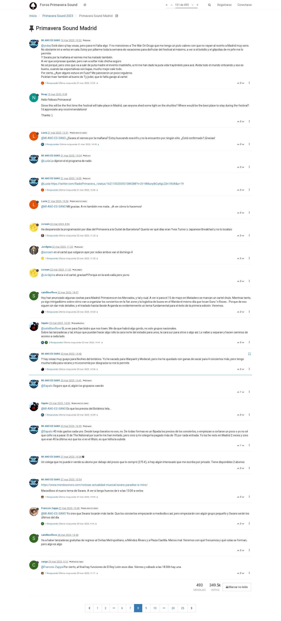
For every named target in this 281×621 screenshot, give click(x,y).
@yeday (86, 40)
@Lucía (86, 156)
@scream (79, 247)
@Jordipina (77, 270)
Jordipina (46, 247)
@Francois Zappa (76, 562)
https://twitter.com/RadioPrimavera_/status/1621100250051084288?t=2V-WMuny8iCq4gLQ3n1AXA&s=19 (117, 183)
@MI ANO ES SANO (78, 133)
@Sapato (87, 380)
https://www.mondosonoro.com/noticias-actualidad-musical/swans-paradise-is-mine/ (94, 484)
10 (155, 608)
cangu (44, 561)
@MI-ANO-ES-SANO (53, 138)
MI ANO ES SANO (50, 40)
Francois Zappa (49, 508)
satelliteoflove (49, 292)
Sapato (45, 323)
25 (182, 608)
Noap (44, 94)
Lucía (44, 132)
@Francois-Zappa (52, 567)
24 (173, 608)
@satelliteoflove (78, 323)
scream (45, 224)
